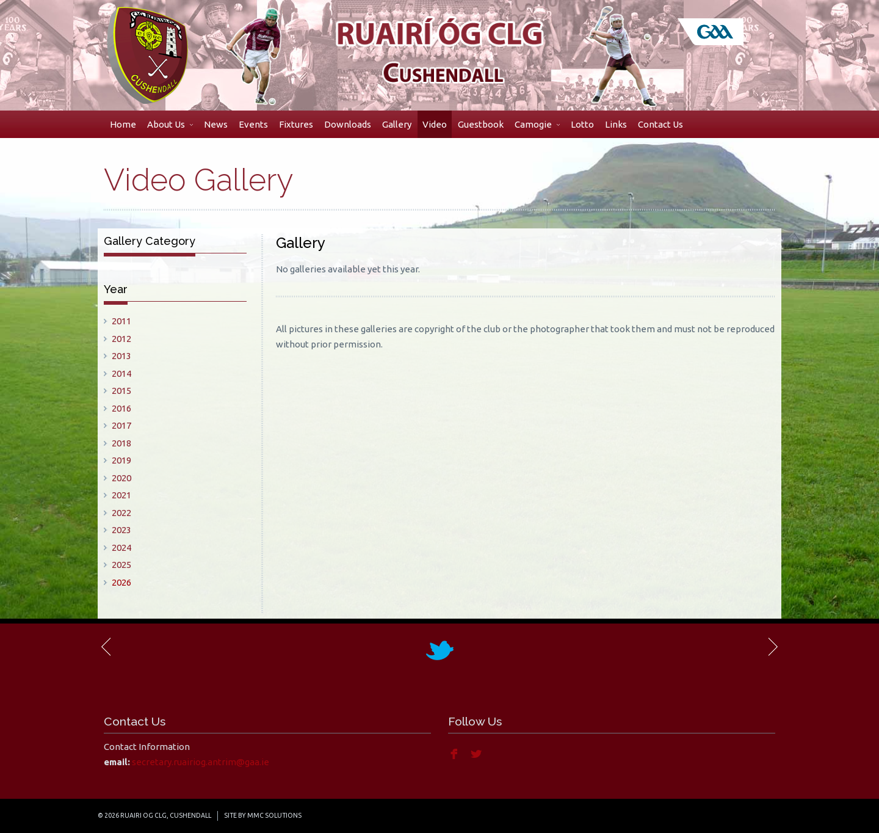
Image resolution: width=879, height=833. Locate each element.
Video (434, 124)
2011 (121, 321)
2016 (121, 408)
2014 (121, 373)
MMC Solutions (274, 815)
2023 (121, 530)
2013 (121, 356)
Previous (107, 646)
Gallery (396, 124)
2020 (121, 478)
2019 (121, 460)
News (216, 124)
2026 (121, 582)
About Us (170, 124)
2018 (121, 443)
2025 (121, 564)
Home (123, 124)
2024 (121, 547)
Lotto (582, 124)
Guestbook (481, 124)
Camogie (537, 124)
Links (616, 124)
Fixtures (296, 124)
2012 (121, 338)
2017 (121, 425)
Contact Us (660, 124)
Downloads (347, 124)
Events (253, 124)
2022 (121, 512)
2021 (121, 495)
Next (772, 646)
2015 (121, 390)
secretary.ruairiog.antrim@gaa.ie (200, 762)
